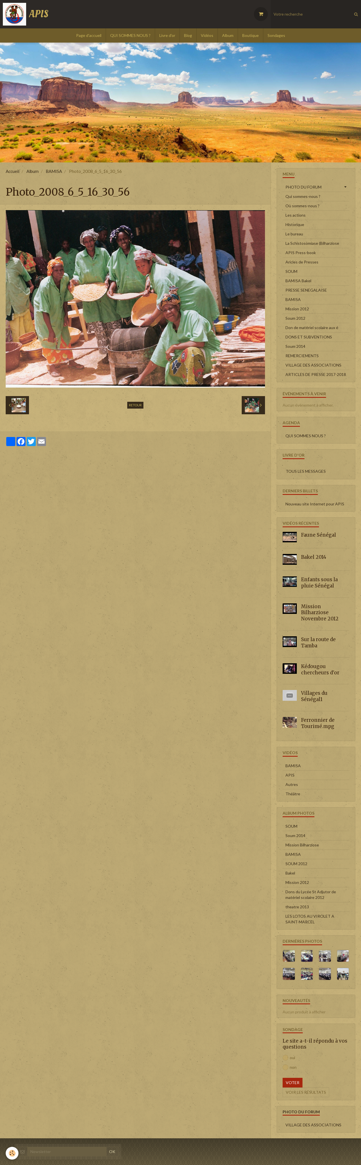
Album (227, 35)
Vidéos (207, 35)
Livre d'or (167, 35)
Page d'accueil (88, 35)
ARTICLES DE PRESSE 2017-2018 (315, 374)
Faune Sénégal (318, 535)
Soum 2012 (295, 318)
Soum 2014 (295, 346)
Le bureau (294, 233)
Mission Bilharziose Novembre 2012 (320, 612)
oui (289, 1058)
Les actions (295, 215)
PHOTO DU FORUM (303, 187)
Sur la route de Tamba (318, 642)
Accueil (12, 171)
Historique (294, 224)
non (290, 1067)
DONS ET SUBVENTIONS (308, 336)
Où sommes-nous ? (302, 205)
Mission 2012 (297, 308)
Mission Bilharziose (302, 844)
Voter (292, 1082)
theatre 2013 (297, 906)
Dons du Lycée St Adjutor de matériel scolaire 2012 (310, 894)
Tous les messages (306, 471)
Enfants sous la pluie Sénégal (319, 582)
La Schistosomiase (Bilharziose (312, 243)
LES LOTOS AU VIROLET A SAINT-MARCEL (309, 919)
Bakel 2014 (313, 557)
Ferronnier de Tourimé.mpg (318, 723)
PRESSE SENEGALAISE (306, 290)
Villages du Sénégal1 (314, 696)
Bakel (290, 873)
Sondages (276, 35)
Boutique (250, 35)
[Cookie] (12, 1153)
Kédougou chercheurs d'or (320, 669)
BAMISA (54, 171)
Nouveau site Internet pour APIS (314, 503)
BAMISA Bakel (298, 280)
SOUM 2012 (296, 863)
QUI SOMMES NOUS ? (130, 35)
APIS (290, 775)
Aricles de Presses (301, 262)
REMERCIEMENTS (302, 355)
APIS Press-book (300, 252)
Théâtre (292, 793)
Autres (291, 784)
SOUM (291, 271)
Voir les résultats (306, 1092)
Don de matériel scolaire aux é (311, 327)
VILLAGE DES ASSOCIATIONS (313, 365)
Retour (135, 405)
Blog (188, 35)
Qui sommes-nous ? (302, 196)
